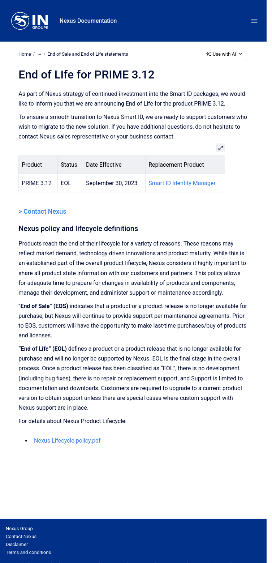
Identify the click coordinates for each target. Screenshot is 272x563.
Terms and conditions (28, 552)
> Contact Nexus (42, 211)
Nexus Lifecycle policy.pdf (67, 440)
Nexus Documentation (88, 20)
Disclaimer (17, 544)
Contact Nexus (21, 536)
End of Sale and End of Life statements (87, 53)
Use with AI (224, 54)
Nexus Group (19, 528)
